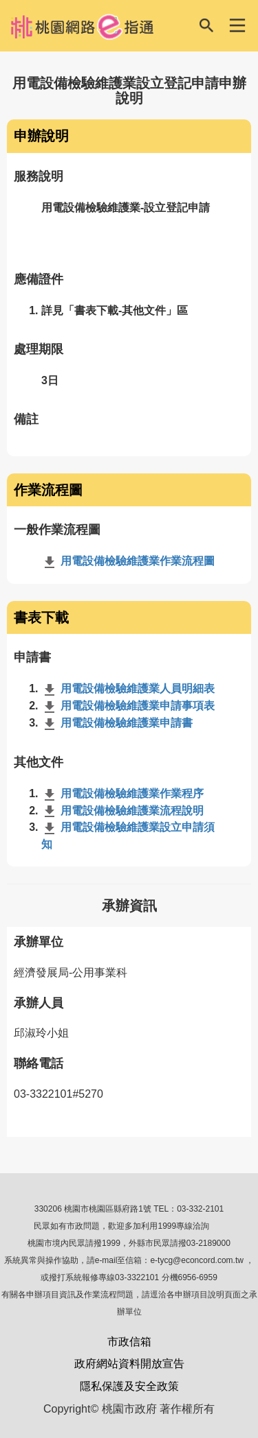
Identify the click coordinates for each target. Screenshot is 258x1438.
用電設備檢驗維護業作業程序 (122, 793)
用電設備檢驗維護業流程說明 (122, 810)
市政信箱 (129, 1341)
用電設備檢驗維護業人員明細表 (128, 688)
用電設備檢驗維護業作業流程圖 (128, 561)
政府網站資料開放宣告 (129, 1363)
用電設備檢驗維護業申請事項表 (128, 705)
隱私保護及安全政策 (129, 1386)
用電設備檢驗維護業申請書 (117, 723)
